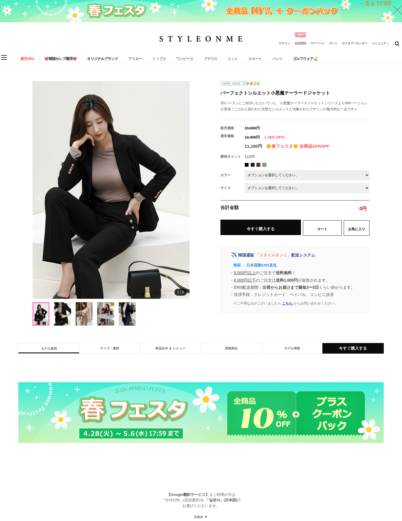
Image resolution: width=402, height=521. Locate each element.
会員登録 (300, 43)
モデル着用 (49, 348)
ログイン (284, 43)
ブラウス (210, 59)
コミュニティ (380, 43)
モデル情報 (292, 348)
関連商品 (231, 348)
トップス (159, 59)
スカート (255, 59)
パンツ (277, 59)
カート (333, 43)
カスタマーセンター (354, 43)
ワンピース (184, 59)
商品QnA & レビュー (170, 348)
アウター (135, 59)
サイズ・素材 (109, 348)
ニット (233, 59)
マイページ (317, 43)
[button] (181, 197)
